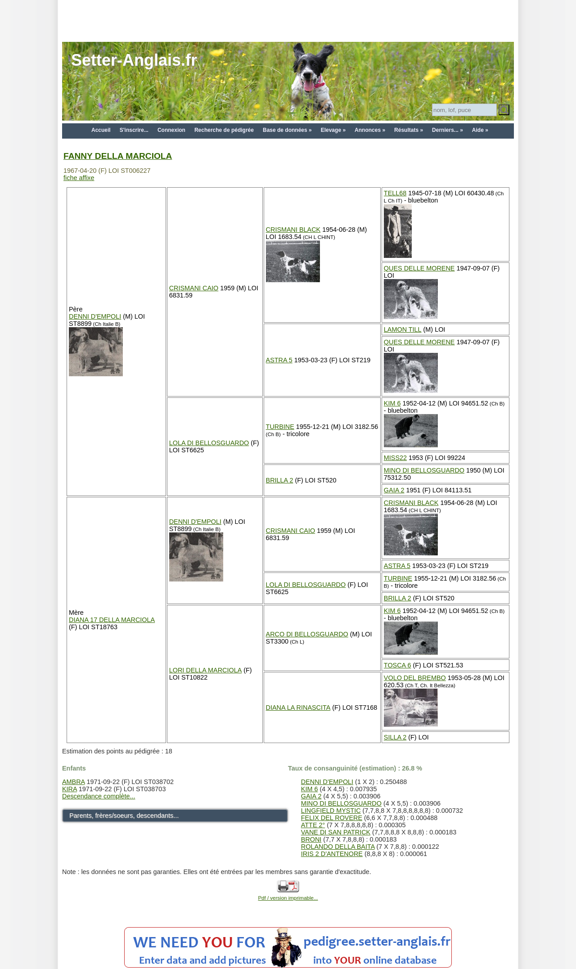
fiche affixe (78, 177)
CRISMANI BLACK (293, 229)
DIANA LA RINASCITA (298, 707)
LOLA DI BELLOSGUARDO (209, 442)
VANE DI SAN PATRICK (335, 832)
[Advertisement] (288, 20)
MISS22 (395, 457)
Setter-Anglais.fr (134, 60)
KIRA (69, 789)
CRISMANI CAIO (194, 288)
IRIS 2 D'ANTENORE (332, 853)
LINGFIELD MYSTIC (331, 810)
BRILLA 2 (279, 480)
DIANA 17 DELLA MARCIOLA (112, 619)
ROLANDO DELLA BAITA (338, 846)
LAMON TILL (403, 329)
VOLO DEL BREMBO (415, 677)
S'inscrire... (134, 130)
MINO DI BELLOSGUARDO (424, 470)
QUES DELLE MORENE (419, 268)
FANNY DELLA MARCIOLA (117, 156)
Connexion (171, 130)
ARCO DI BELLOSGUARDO (307, 634)
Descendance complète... (98, 796)
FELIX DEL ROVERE (331, 817)
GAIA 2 (394, 490)
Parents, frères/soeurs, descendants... (124, 815)
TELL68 (395, 193)
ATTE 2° (313, 825)
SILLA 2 (395, 737)
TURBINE (280, 426)
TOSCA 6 (397, 665)
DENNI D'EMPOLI (95, 316)
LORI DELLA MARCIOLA (205, 670)
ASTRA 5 (279, 360)
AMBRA (73, 781)
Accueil (101, 130)
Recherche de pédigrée (224, 130)
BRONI (311, 839)
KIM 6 (392, 403)
